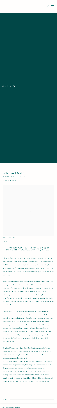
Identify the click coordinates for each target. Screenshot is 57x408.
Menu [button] (52, 6)
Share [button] (7, 241)
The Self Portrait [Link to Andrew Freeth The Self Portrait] (10, 176)
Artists (8, 86)
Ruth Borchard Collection (15, 6)
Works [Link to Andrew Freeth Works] (22, 176)
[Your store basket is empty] (48, 6)
